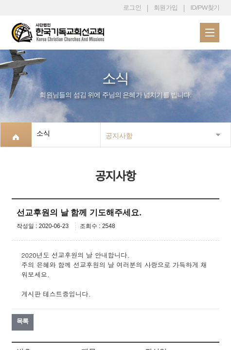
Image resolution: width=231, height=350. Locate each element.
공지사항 (119, 136)
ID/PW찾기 (204, 7)
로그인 (132, 7)
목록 (23, 321)
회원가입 (166, 7)
